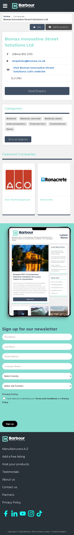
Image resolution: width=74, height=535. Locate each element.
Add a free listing (13, 456)
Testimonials (10, 471)
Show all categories (18, 139)
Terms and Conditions (46, 399)
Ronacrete (46, 199)
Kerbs (10, 129)
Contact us (9, 487)
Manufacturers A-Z (15, 449)
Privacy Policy (10, 394)
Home (6, 16)
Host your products (15, 464)
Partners (8, 494)
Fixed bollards (57, 124)
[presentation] (28, 412)
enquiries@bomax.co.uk (28, 61)
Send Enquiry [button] (37, 91)
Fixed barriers (37, 124)
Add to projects (58, 26)
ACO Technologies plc (17, 199)
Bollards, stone (53, 118)
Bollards (11, 118)
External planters (16, 124)
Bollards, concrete (30, 118)
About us (8, 479)
